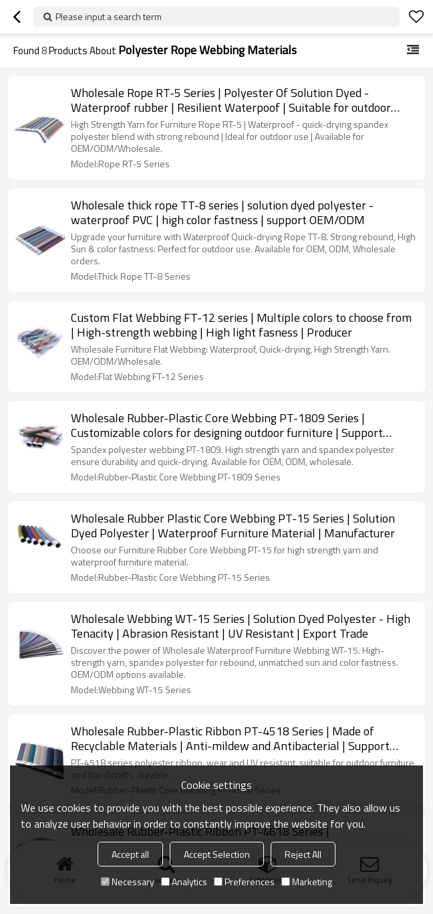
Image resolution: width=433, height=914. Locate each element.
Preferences (244, 882)
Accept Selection (217, 854)
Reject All (303, 854)
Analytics (184, 882)
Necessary (127, 882)
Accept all (130, 854)
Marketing (306, 882)
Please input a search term (108, 16)
